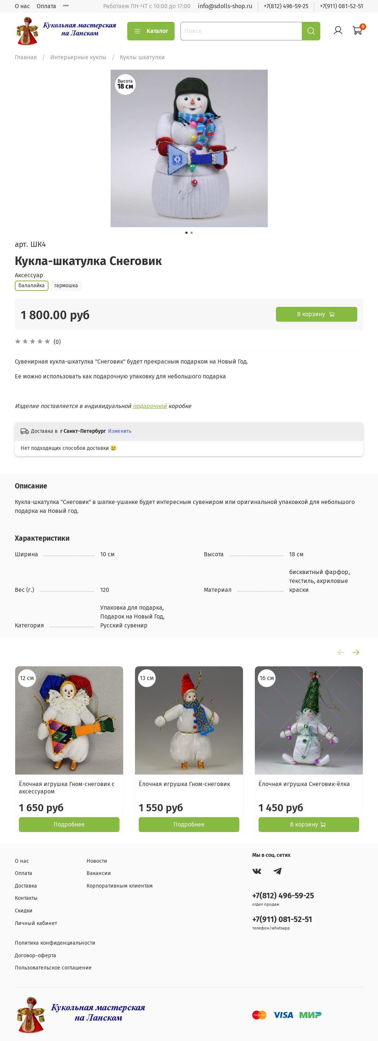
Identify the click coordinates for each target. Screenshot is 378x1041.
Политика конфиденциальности (55, 943)
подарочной (150, 406)
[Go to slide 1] (186, 233)
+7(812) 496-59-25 (286, 6)
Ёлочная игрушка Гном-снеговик (184, 784)
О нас (22, 6)
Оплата (46, 6)
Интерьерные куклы (78, 57)
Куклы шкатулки (142, 57)
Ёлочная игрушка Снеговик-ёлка (304, 784)
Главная (26, 57)
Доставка (26, 886)
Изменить (119, 431)
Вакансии (99, 873)
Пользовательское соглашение (53, 968)
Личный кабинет (36, 923)
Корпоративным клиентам (120, 886)
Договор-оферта (35, 955)
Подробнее (69, 824)
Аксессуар (29, 275)
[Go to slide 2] (191, 233)
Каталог (151, 31)
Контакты (26, 898)
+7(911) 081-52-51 (341, 6)
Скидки (24, 911)
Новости (97, 861)
